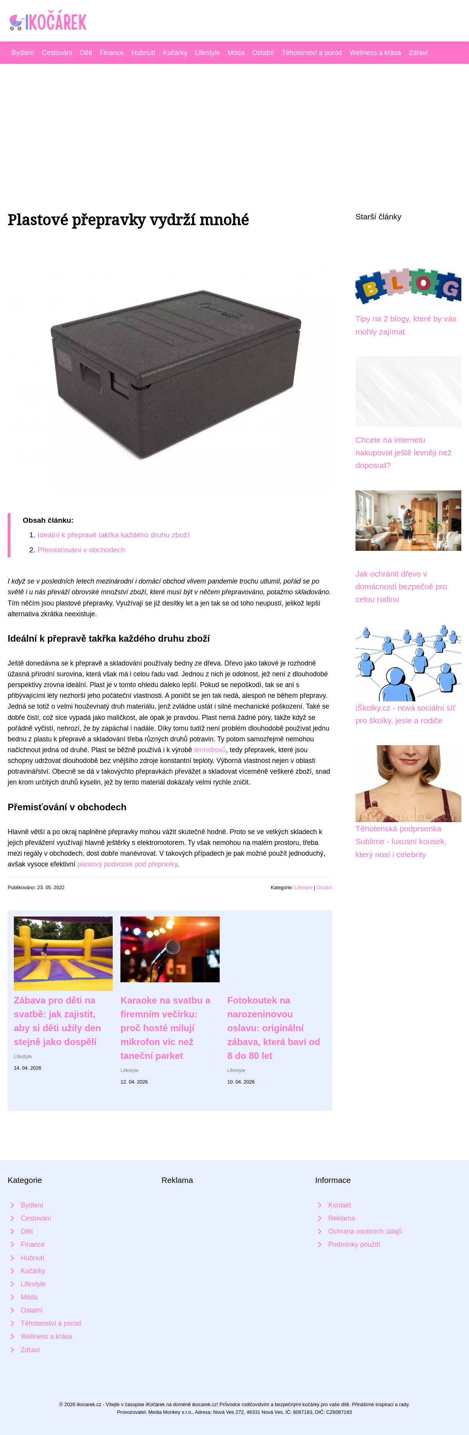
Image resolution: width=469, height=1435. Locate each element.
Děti (86, 53)
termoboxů (210, 750)
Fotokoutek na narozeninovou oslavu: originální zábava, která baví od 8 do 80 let (273, 1028)
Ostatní (263, 53)
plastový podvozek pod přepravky (127, 864)
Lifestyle (207, 53)
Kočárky (175, 53)
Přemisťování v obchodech (81, 550)
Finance (112, 53)
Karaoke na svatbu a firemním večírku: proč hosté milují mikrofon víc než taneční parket (165, 1028)
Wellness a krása (375, 53)
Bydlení (23, 53)
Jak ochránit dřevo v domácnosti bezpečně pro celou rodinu (401, 586)
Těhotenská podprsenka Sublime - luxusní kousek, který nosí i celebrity (401, 841)
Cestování (57, 53)
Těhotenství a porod (312, 53)
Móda (236, 53)
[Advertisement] (235, 122)
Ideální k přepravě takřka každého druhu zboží (113, 535)
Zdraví (418, 53)
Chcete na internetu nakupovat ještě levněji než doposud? (404, 452)
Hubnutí (143, 53)
